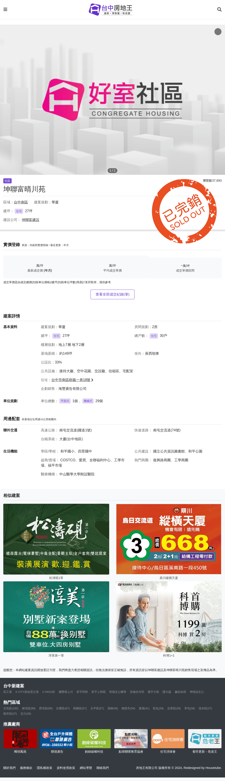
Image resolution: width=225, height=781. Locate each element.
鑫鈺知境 (180, 691)
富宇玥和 (82, 691)
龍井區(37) (10, 713)
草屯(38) (189, 708)
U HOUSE (48, 691)
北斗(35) (25, 713)
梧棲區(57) (80, 708)
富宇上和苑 (98, 691)
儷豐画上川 (66, 691)
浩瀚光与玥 (137, 691)
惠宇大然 (153, 691)
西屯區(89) (46, 708)
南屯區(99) (29, 708)
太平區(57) (97, 708)
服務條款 (26, 768)
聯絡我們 (102, 768)
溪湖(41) (144, 708)
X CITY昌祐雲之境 (27, 691)
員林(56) (112, 708)
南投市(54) (128, 708)
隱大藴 (167, 691)
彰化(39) (158, 708)
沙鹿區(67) (63, 708)
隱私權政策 (44, 768)
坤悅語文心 (197, 691)
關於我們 (9, 768)
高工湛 (7, 691)
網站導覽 (86, 768)
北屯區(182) (10, 708)
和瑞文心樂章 (117, 691)
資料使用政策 (66, 768)
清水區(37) (205, 708)
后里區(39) (174, 708)
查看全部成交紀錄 (113, 294)
